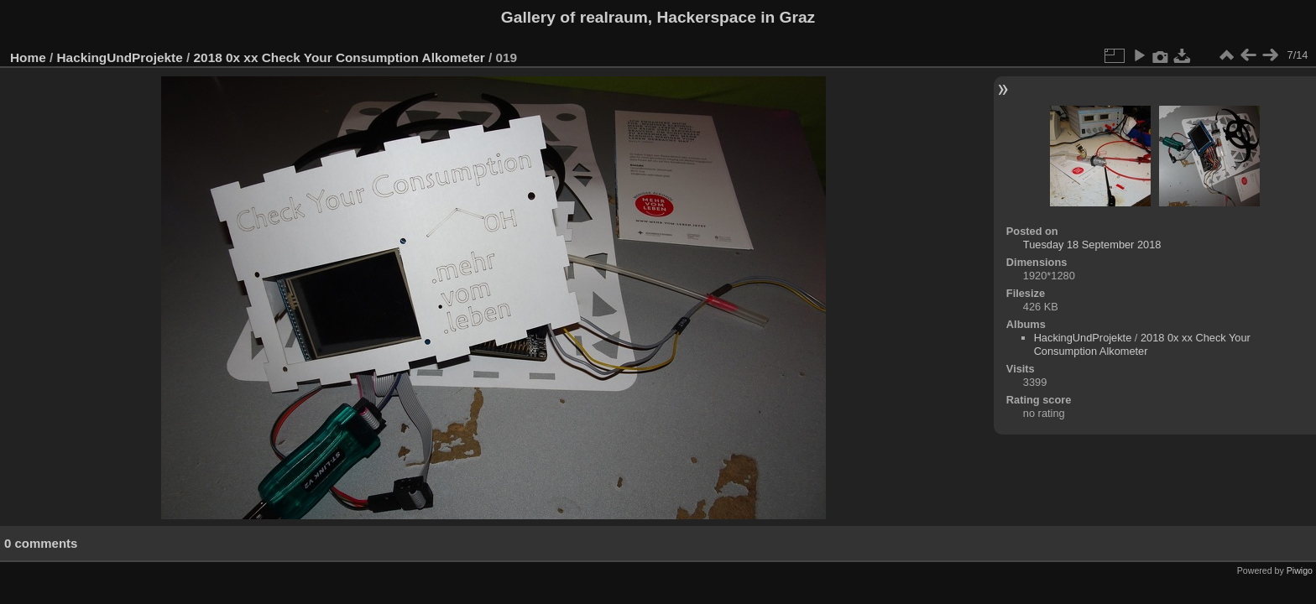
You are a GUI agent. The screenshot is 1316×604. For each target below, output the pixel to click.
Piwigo (1300, 570)
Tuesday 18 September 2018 (1092, 244)
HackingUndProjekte (120, 57)
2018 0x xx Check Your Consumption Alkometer (339, 57)
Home (28, 57)
